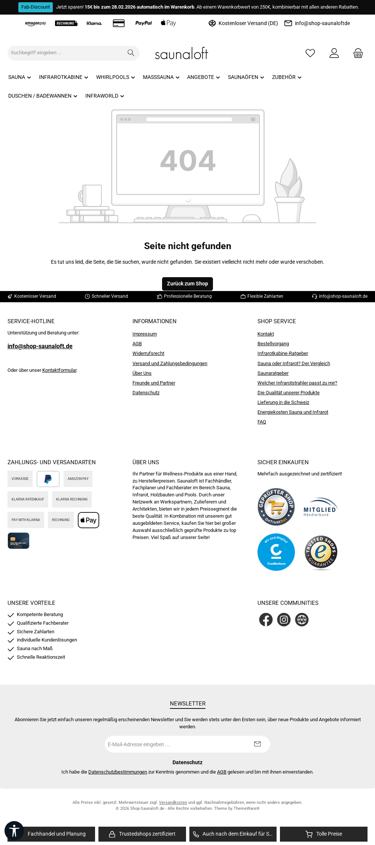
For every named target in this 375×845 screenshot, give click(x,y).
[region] (51, 834)
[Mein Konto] (334, 53)
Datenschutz (145, 392)
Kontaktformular (59, 370)
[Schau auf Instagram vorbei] (283, 619)
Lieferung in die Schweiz (283, 402)
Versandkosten (173, 802)
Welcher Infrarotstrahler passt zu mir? (297, 383)
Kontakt (265, 334)
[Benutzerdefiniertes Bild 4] (321, 552)
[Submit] (257, 744)
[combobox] (65, 53)
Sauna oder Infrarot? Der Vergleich (293, 363)
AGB (137, 343)
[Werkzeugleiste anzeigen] (14, 831)
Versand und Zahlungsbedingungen (169, 363)
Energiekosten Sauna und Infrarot (292, 412)
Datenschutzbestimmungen (117, 772)
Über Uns (142, 373)
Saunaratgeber (273, 373)
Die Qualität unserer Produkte (288, 392)
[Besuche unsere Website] (301, 619)
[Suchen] (131, 53)
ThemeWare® (247, 808)
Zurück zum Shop (187, 284)
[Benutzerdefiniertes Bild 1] (276, 507)
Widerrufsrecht (148, 353)
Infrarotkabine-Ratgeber (282, 353)
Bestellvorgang (273, 343)
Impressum (144, 334)
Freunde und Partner (153, 383)
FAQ (261, 422)
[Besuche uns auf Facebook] (265, 619)
